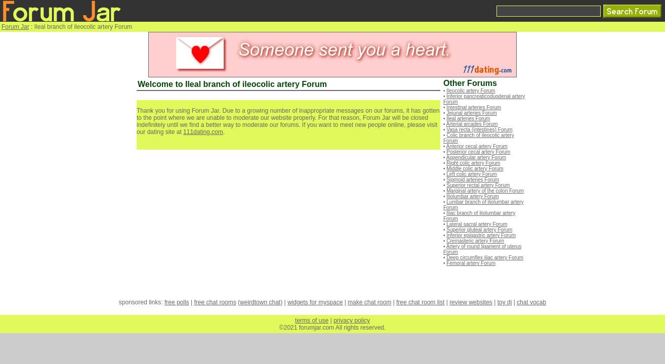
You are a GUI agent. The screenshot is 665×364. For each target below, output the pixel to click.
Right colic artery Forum (473, 163)
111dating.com (203, 131)
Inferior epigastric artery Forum (481, 235)
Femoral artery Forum (470, 263)
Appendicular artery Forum (476, 157)
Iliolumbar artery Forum (472, 196)
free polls (176, 302)
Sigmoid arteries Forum (472, 180)
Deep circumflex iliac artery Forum (484, 257)
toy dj (504, 302)
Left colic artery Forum (471, 174)
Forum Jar (15, 26)
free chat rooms (215, 302)
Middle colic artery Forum (474, 168)
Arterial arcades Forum (472, 124)
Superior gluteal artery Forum (479, 230)
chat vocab (531, 302)
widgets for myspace (315, 302)
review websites (470, 302)
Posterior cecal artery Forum (478, 152)
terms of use (311, 320)
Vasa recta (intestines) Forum (479, 129)
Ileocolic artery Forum (470, 91)
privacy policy (352, 320)
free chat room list (420, 302)
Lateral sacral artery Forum (476, 224)
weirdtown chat (260, 302)
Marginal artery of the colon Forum (485, 191)
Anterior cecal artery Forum (477, 146)
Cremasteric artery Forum (475, 241)
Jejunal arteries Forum (471, 113)
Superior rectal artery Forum (478, 185)
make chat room (369, 302)
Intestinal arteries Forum (473, 107)
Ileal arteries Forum (468, 118)
